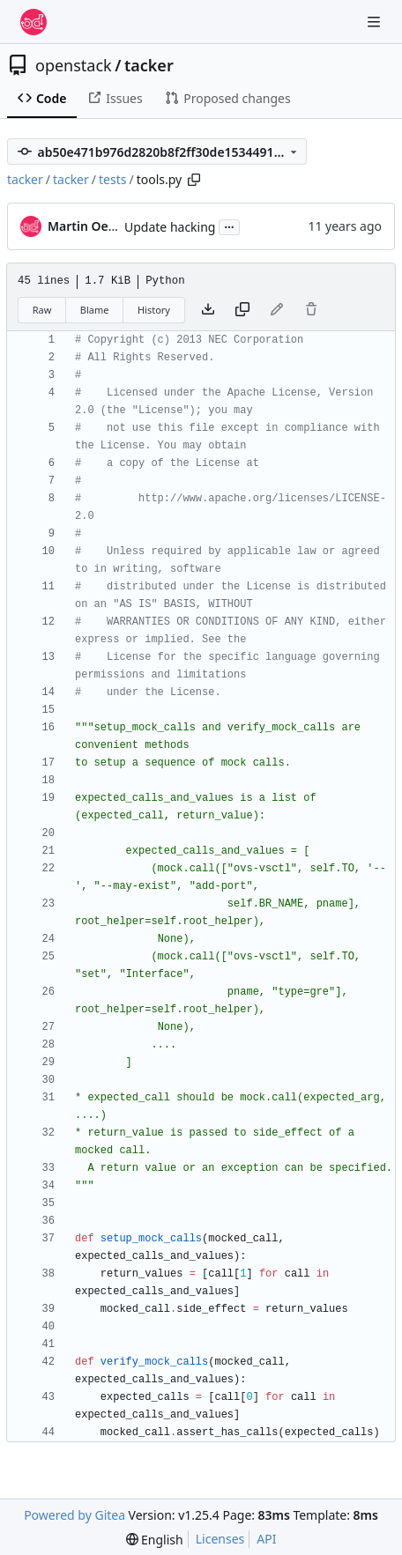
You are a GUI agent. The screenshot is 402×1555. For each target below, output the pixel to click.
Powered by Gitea (74, 1515)
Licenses (220, 1538)
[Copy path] (194, 180)
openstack (73, 65)
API (266, 1538)
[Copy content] (242, 310)
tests (112, 179)
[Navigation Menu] (375, 21)
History (154, 309)
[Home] (33, 22)
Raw (42, 309)
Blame (94, 309)
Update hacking (169, 226)
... (229, 225)
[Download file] (208, 310)
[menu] (154, 1539)
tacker (149, 65)
